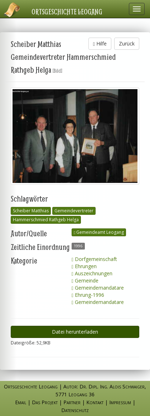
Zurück (127, 43)
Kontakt (94, 402)
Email (20, 402)
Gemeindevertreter (73, 211)
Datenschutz (75, 410)
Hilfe (100, 43)
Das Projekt (45, 402)
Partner (72, 402)
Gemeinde (85, 280)
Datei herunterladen (75, 331)
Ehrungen (84, 266)
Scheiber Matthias (31, 211)
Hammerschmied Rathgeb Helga (46, 220)
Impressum (120, 402)
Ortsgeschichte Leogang (67, 11)
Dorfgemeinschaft (94, 259)
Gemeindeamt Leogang (99, 232)
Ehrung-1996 (88, 294)
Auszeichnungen (92, 273)
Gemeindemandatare (98, 287)
